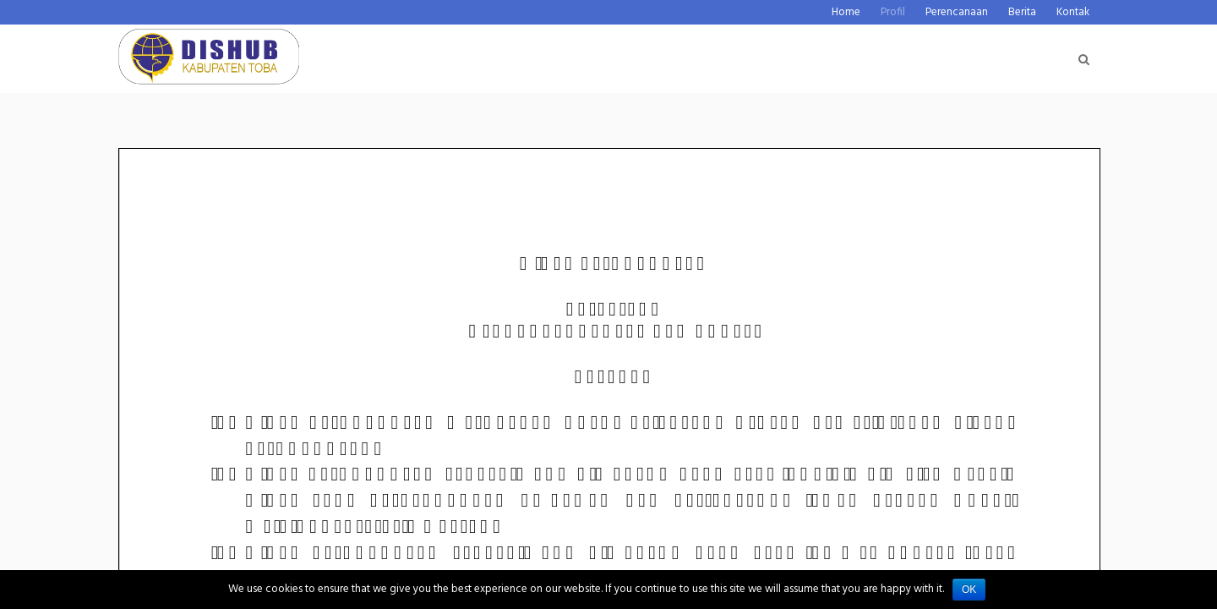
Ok (969, 589)
